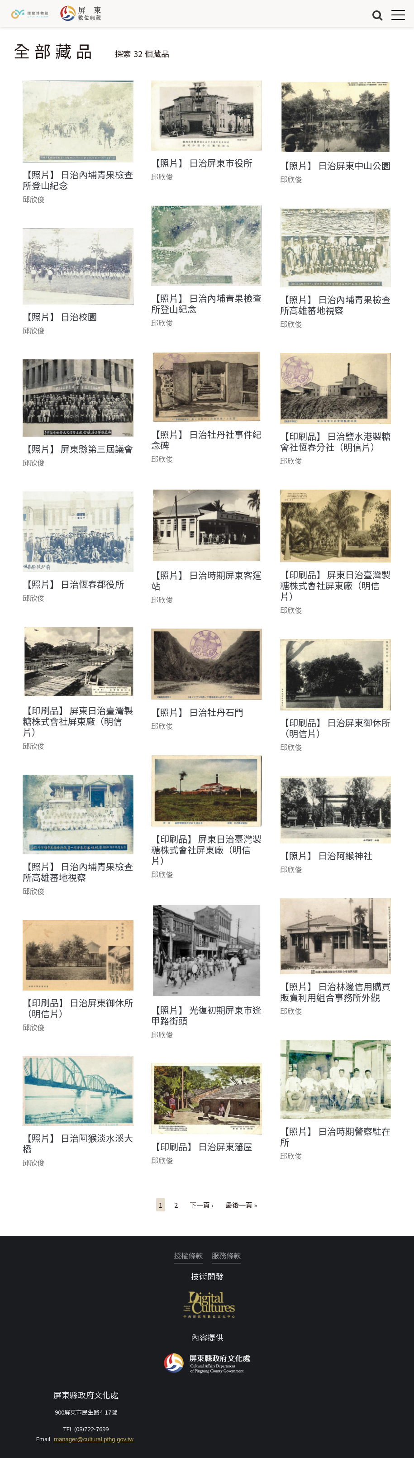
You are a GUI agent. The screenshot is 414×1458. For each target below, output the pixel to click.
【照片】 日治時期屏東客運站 (206, 580)
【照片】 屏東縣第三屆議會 (78, 448)
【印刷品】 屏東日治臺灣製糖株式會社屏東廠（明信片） (335, 585)
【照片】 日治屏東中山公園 (335, 165)
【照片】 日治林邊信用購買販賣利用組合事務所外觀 (335, 992)
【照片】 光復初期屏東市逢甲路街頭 (206, 1015)
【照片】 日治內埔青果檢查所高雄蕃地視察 (335, 305)
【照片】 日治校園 (60, 316)
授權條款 (188, 1255)
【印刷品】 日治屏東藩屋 (201, 1146)
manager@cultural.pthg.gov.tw (93, 1439)
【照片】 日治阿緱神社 (326, 855)
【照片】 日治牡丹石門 (197, 712)
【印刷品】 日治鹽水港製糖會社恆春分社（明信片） (335, 442)
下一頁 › (202, 1205)
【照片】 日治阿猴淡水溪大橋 (78, 1143)
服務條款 (226, 1255)
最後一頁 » (241, 1205)
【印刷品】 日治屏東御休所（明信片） (335, 728)
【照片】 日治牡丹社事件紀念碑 (206, 440)
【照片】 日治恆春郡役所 (73, 584)
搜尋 (377, 15)
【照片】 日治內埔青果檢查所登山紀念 (78, 180)
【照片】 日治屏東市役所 (201, 162)
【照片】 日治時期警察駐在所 (335, 1137)
